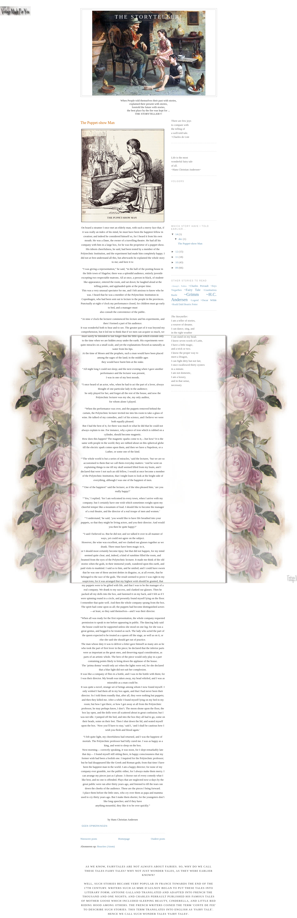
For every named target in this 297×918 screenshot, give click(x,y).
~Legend (194, 300)
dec (181, 239)
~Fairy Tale (192, 290)
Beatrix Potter (191, 304)
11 (177, 256)
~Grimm (191, 294)
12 (177, 251)
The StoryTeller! (149, 17)
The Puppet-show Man (97, 123)
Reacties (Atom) (106, 846)
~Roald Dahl (177, 304)
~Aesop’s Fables (179, 286)
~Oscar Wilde (208, 300)
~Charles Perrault (199, 285)
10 (177, 262)
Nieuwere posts (88, 838)
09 (177, 267)
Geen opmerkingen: (95, 826)
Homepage (124, 838)
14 (177, 234)
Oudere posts (158, 838)
